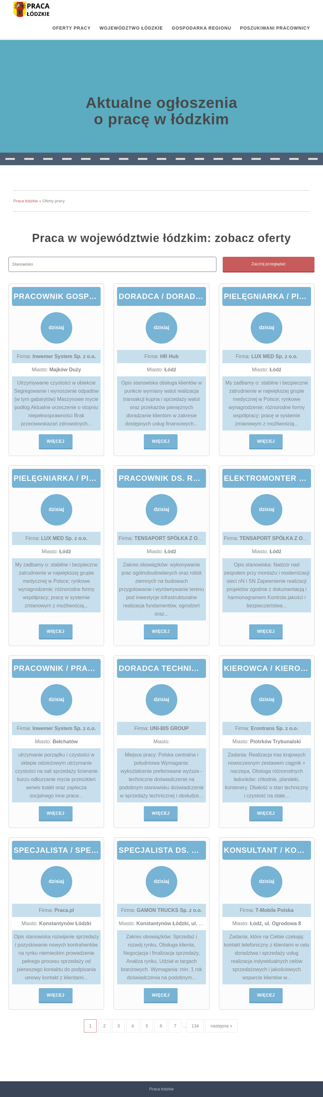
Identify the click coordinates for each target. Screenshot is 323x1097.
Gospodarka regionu (202, 28)
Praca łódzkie (25, 201)
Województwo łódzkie (131, 28)
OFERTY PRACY (71, 28)
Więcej (56, 441)
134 (195, 1025)
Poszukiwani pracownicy (275, 28)
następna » (221, 1025)
